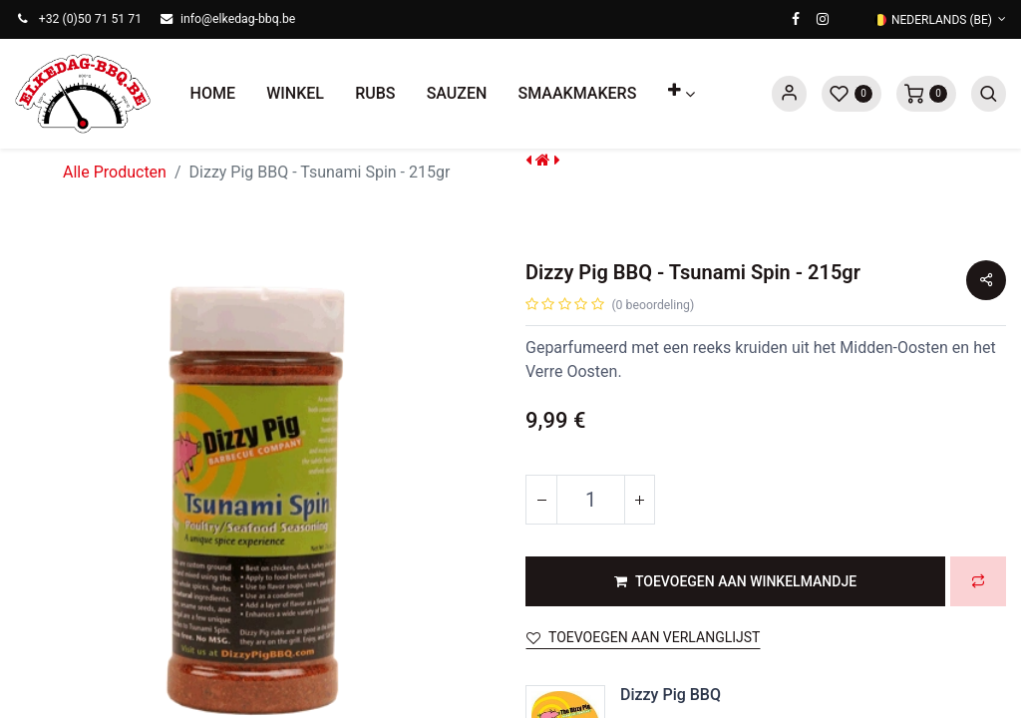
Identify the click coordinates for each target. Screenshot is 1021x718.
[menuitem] (212, 94)
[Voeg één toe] (639, 500)
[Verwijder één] (541, 500)
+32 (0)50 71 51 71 (90, 19)
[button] (681, 94)
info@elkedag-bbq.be (237, 19)
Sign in (789, 94)
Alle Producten (115, 172)
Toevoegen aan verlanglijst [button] (643, 637)
